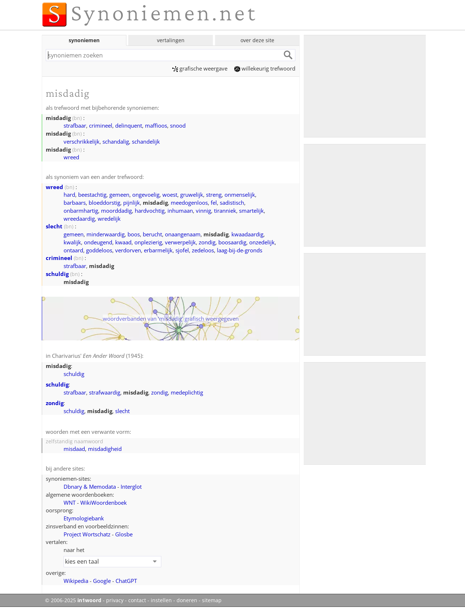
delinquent (128, 125)
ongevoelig (145, 194)
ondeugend (98, 242)
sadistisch (232, 202)
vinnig (203, 210)
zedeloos (203, 250)
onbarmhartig (81, 210)
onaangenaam (183, 234)
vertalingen (171, 40)
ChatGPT (126, 580)
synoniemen (84, 40)
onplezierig (148, 242)
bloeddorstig (104, 202)
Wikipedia (76, 580)
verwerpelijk (180, 242)
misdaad (74, 448)
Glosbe (124, 534)
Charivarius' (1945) (97, 355)
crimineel (100, 125)
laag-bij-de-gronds (239, 250)
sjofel (182, 250)
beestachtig (92, 194)
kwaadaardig (247, 234)
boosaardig (232, 242)
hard (69, 194)
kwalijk (72, 242)
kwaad (123, 242)
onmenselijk (240, 194)
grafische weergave (199, 68)
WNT (70, 502)
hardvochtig (150, 210)
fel (214, 202)
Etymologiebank (84, 518)
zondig (207, 242)
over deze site (257, 40)
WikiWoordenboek (103, 502)
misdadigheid (105, 448)
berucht (152, 234)
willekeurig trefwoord (264, 68)
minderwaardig (105, 234)
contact (137, 600)
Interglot (131, 486)
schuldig (57, 273)
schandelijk (146, 141)
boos (134, 234)
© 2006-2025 (73, 600)
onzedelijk (262, 242)
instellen (161, 600)
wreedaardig (79, 218)
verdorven (128, 250)
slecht (54, 226)
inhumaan (180, 210)
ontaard (73, 250)
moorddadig (116, 210)
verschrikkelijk (82, 141)
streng (214, 194)
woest (169, 194)
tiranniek (225, 210)
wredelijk (109, 218)
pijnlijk (131, 202)
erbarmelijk (158, 250)
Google (102, 580)
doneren (187, 600)
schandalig (115, 141)
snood (178, 125)
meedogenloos (189, 202)
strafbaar (75, 125)
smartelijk (251, 210)
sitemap (212, 600)
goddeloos (99, 250)
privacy (115, 600)
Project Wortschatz (87, 534)
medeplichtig (187, 392)
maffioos (156, 125)
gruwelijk (191, 194)
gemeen (119, 194)
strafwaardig (104, 392)
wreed (71, 157)
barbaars (75, 202)
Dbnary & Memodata (90, 486)
